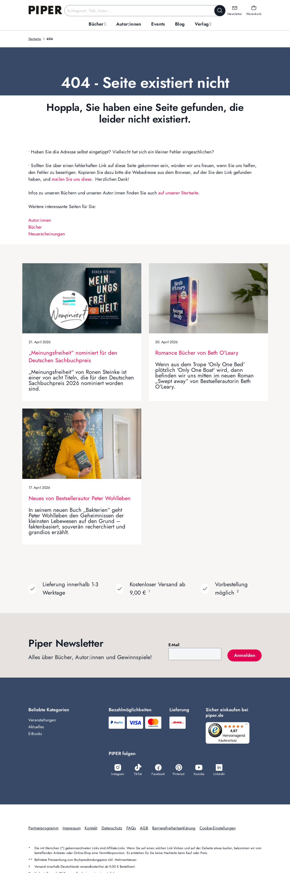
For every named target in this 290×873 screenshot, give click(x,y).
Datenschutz (112, 829)
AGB (144, 829)
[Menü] (248, 725)
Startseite (34, 38)
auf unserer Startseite (178, 193)
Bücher (35, 227)
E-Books (35, 734)
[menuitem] (97, 24)
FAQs (131, 829)
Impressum (72, 829)
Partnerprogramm (43, 829)
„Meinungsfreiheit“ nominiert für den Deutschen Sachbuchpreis (73, 356)
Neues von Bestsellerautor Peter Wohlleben (80, 498)
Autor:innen (39, 220)
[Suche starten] (219, 10)
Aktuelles (36, 727)
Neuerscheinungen (46, 234)
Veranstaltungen (42, 720)
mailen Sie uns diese (71, 179)
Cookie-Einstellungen (218, 829)
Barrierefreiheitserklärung (174, 829)
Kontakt (91, 829)
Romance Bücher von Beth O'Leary (196, 353)
